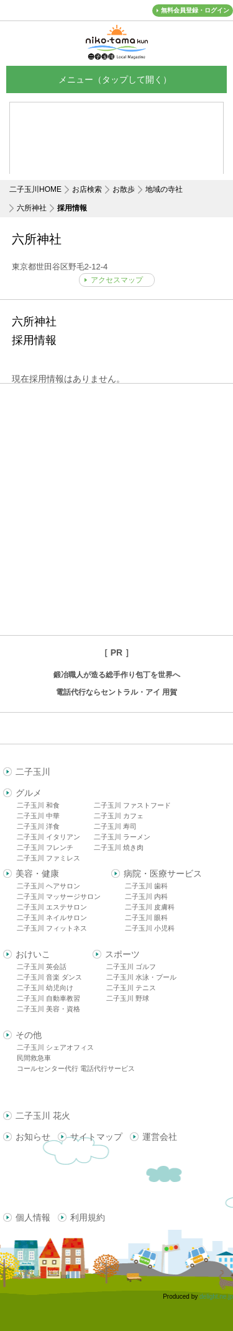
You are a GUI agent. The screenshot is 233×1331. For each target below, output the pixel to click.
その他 (29, 1035)
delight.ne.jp (216, 1296)
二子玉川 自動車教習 (48, 998)
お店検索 (87, 189)
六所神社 (32, 208)
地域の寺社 (164, 189)
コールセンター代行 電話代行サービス (76, 1068)
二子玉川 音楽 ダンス (49, 977)
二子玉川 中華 (38, 815)
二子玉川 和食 (38, 805)
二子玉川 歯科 (146, 886)
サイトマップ (96, 1137)
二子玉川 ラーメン (122, 837)
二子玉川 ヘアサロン (48, 886)
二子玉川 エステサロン (52, 907)
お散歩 (123, 189)
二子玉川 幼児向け (45, 987)
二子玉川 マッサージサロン (59, 896)
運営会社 (159, 1137)
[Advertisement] (116, 509)
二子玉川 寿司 (115, 826)
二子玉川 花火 (43, 1116)
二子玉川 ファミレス (48, 858)
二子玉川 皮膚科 (150, 907)
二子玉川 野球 (127, 998)
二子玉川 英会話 (41, 966)
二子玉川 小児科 (150, 928)
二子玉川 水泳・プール (141, 977)
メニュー (117, 79)
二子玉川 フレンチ (45, 847)
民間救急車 (34, 1058)
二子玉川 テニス (131, 987)
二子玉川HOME (35, 189)
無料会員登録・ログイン (195, 10)
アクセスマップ (117, 280)
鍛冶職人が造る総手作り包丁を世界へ (116, 674)
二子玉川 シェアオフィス (55, 1047)
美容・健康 (37, 873)
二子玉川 (33, 772)
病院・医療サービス (163, 873)
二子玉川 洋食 (38, 826)
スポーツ (122, 954)
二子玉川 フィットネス (52, 928)
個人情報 (33, 1217)
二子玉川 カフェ (119, 815)
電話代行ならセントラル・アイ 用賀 (116, 692)
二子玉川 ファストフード (132, 805)
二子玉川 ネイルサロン (52, 917)
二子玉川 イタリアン (48, 837)
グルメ (29, 793)
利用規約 (87, 1217)
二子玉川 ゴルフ (131, 966)
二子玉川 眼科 (146, 917)
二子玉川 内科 (146, 896)
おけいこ (33, 954)
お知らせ (33, 1137)
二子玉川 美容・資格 (48, 1009)
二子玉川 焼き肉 (119, 847)
